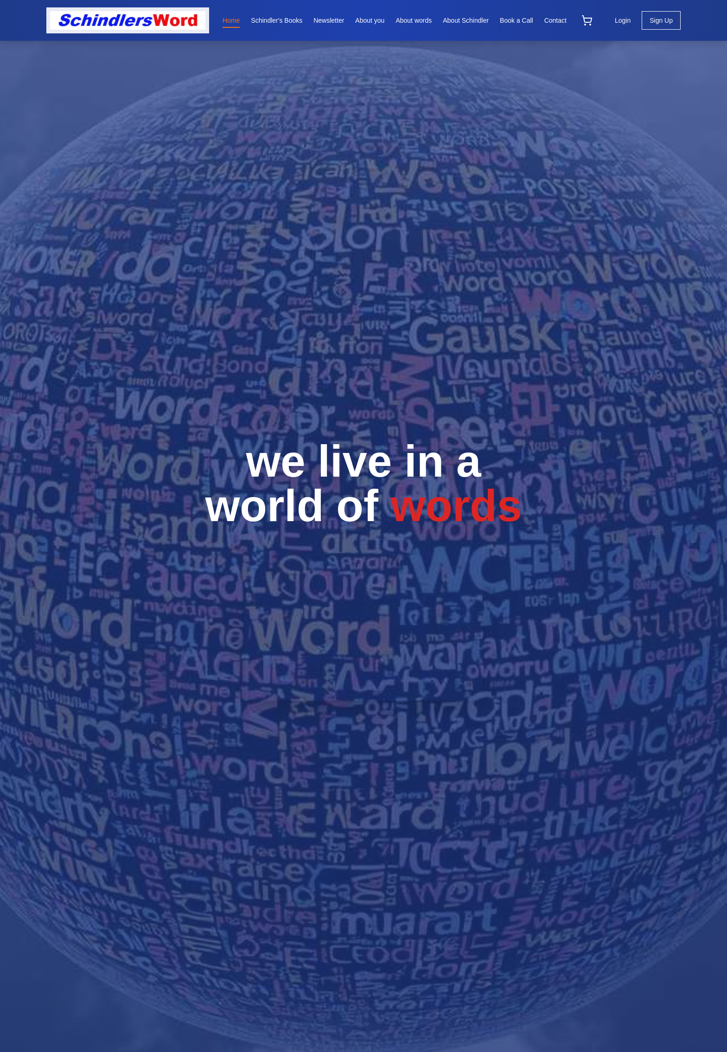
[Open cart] (587, 20)
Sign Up (661, 20)
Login (623, 20)
